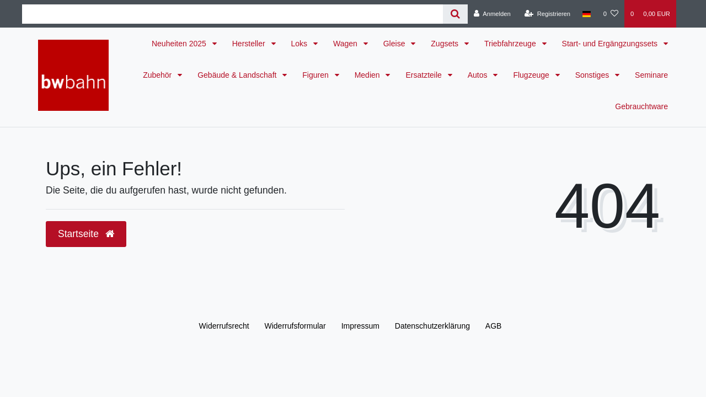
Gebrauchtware (641, 106)
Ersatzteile (424, 75)
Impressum (360, 325)
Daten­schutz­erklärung (432, 325)
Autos (479, 75)
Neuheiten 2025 (180, 43)
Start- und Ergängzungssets (611, 43)
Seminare (651, 75)
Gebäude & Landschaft (238, 75)
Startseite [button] (86, 233)
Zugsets (446, 43)
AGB (493, 325)
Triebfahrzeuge (511, 43)
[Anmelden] (492, 14)
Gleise (395, 43)
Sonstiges (593, 75)
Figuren (316, 75)
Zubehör (158, 75)
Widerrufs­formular (295, 325)
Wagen (346, 43)
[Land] (586, 14)
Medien (368, 75)
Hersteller (250, 43)
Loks (300, 43)
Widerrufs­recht (224, 325)
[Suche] (455, 14)
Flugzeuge (532, 75)
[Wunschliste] (610, 14)
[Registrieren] (547, 14)
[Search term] (232, 14)
